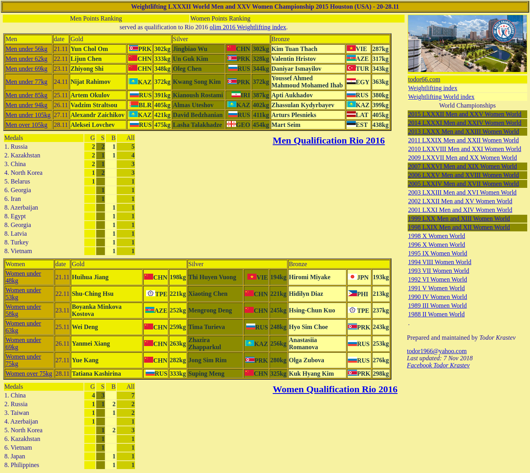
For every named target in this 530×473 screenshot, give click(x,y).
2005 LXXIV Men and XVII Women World (463, 183)
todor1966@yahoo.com (437, 351)
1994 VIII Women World (439, 262)
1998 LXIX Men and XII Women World (459, 227)
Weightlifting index (432, 88)
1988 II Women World (436, 314)
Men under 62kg (26, 58)
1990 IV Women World (437, 296)
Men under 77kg (26, 81)
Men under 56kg (26, 48)
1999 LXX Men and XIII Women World (459, 218)
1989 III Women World (437, 305)
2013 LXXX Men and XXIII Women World (463, 131)
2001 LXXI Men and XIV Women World (460, 209)
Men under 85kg (26, 95)
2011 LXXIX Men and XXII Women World (463, 140)
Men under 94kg (26, 105)
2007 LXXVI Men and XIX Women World (462, 166)
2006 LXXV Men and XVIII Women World (463, 175)
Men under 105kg (28, 115)
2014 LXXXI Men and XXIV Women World (464, 122)
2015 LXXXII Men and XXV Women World (464, 114)
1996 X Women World (436, 244)
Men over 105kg (26, 124)
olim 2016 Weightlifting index (248, 27)
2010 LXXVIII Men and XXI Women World (464, 149)
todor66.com (424, 79)
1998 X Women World (436, 236)
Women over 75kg (29, 373)
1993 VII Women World (438, 270)
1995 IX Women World (437, 253)
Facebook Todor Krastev (438, 365)
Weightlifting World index (441, 96)
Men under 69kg (26, 68)
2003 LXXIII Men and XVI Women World (462, 192)
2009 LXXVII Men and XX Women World (462, 157)
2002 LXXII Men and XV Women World (460, 201)
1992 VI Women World (437, 279)
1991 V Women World (436, 288)
